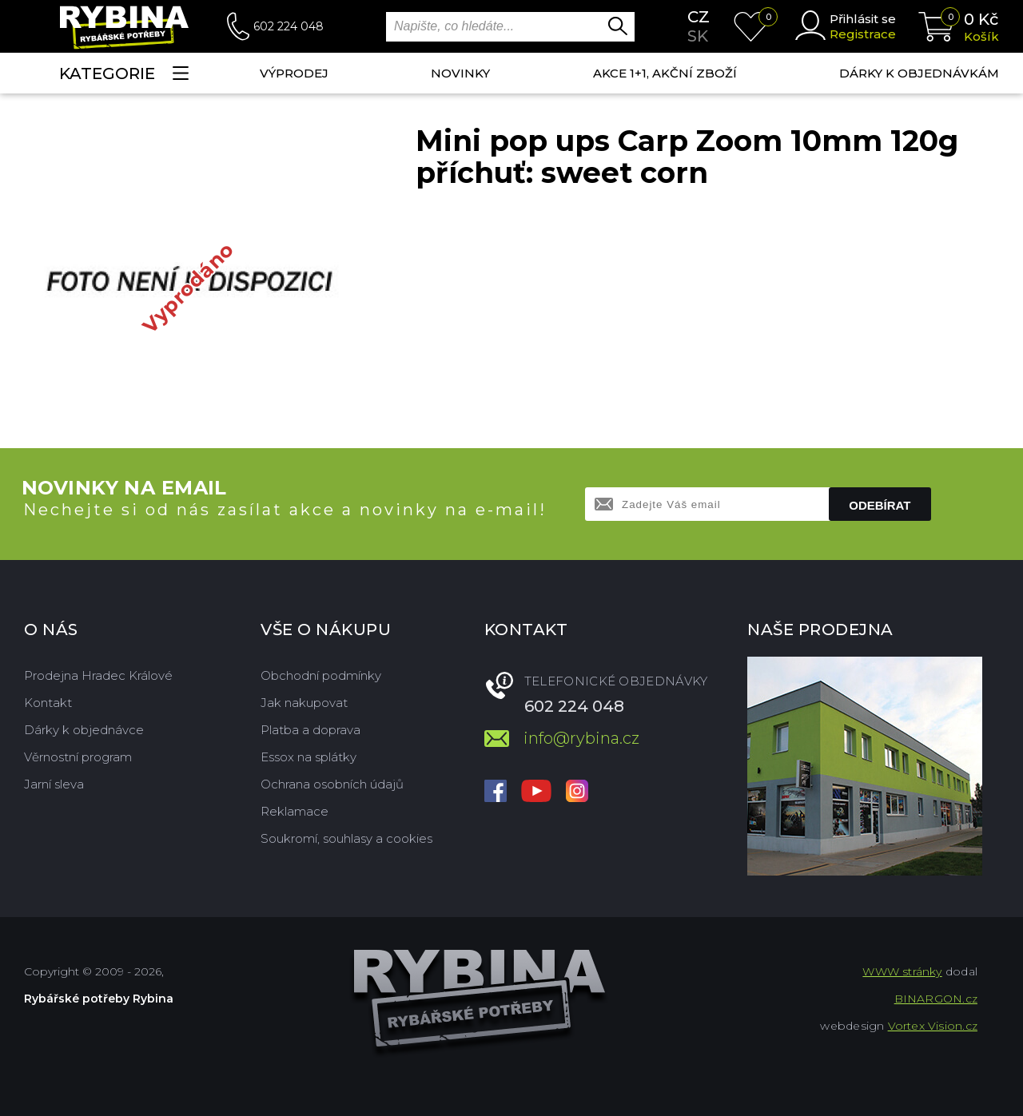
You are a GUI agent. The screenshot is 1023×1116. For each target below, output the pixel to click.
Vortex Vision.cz (932, 1026)
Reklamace (294, 811)
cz (698, 16)
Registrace (863, 34)
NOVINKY (460, 73)
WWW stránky (901, 971)
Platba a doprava (310, 729)
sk (697, 36)
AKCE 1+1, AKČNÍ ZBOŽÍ (665, 73)
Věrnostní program (78, 757)
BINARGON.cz (935, 998)
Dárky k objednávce (84, 729)
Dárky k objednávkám (919, 73)
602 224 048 (288, 26)
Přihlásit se (863, 18)
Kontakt (48, 702)
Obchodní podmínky (321, 675)
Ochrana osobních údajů (332, 784)
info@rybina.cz (581, 738)
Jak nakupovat (304, 702)
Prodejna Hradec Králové (98, 675)
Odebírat (879, 505)
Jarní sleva (54, 784)
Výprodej (294, 73)
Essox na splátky (308, 757)
